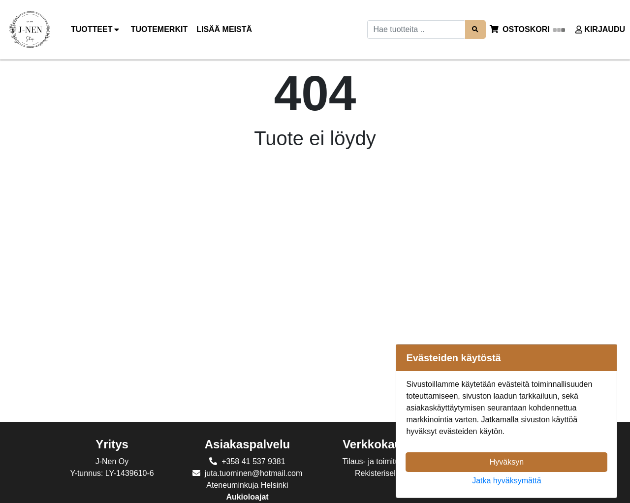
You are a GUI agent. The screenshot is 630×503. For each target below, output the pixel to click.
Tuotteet (96, 29)
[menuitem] (160, 29)
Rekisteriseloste (382, 473)
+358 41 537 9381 (253, 461)
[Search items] (475, 29)
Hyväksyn (507, 462)
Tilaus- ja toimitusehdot (383, 461)
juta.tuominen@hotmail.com (254, 473)
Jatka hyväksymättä (506, 480)
